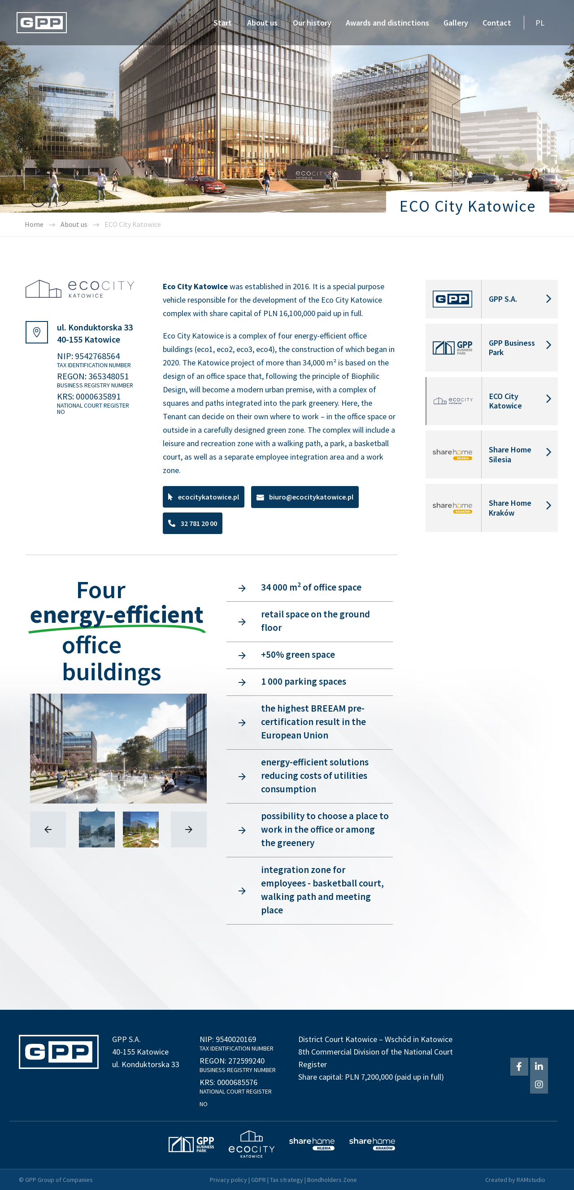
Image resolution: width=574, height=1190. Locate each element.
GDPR (258, 1180)
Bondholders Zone (332, 1180)
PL (539, 22)
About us (262, 22)
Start (222, 22)
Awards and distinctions (387, 22)
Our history (312, 22)
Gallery (456, 22)
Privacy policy (228, 1180)
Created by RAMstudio (515, 1180)
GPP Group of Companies (59, 1180)
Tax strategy (286, 1180)
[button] (203, 497)
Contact (497, 22)
